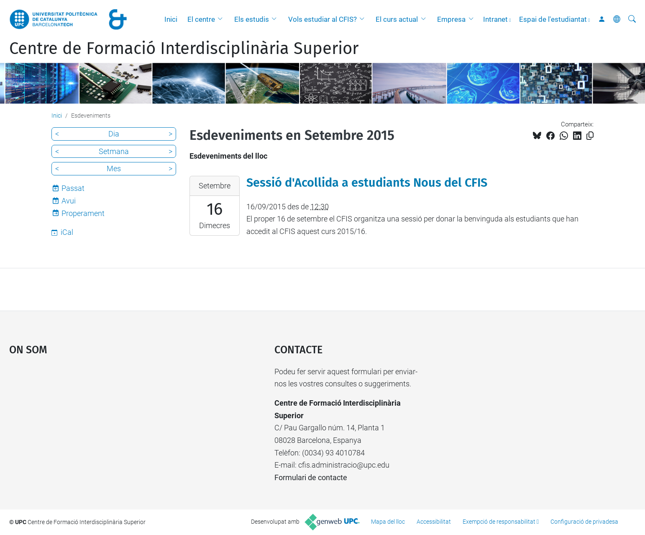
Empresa (451, 19)
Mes (114, 168)
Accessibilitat (434, 521)
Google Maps (110, 428)
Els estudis (251, 19)
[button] (222, 19)
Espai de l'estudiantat (553, 19)
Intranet (495, 19)
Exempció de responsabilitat (499, 521)
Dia (113, 133)
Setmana (114, 151)
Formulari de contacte (310, 477)
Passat (72, 188)
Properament (83, 213)
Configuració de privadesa (584, 521)
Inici (170, 19)
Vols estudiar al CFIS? (322, 19)
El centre (201, 19)
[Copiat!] (590, 136)
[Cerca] (632, 19)
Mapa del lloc (388, 521)
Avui (68, 200)
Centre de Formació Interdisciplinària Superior (183, 49)
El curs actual (397, 19)
